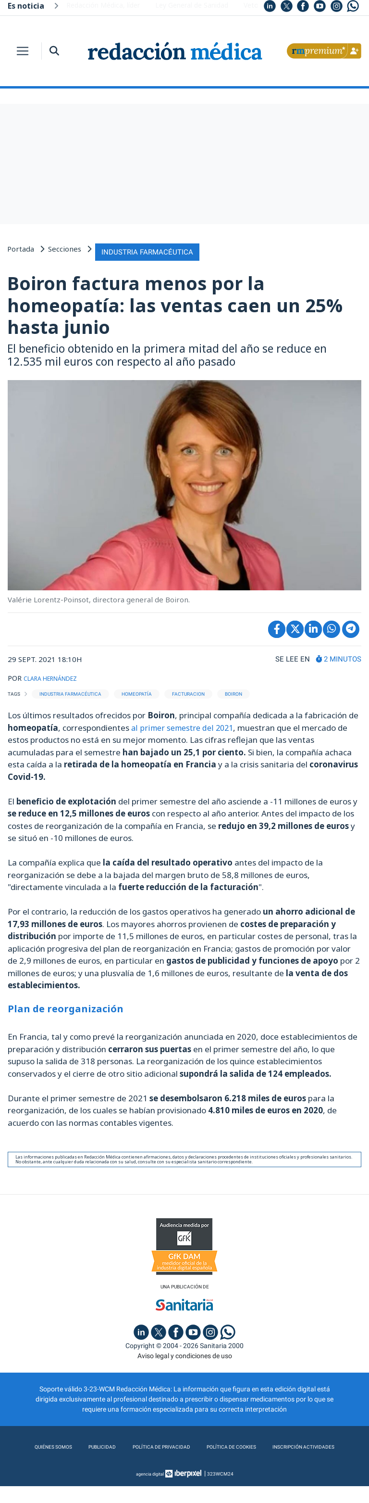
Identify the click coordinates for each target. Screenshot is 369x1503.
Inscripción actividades (185, 1464)
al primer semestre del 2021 (185, 723)
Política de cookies (282, 1445)
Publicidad (133, 1445)
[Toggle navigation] (22, 51)
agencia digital (150, 1490)
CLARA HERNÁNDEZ (58, 674)
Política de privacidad (200, 1445)
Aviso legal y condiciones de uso (184, 1353)
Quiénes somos (79, 1445)
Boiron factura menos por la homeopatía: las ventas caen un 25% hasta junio (175, 301)
